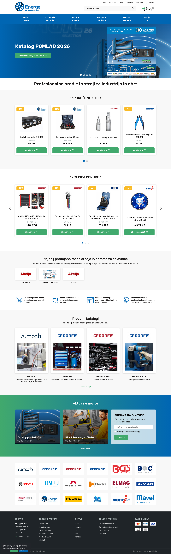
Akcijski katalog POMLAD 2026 (33, 55)
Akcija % (147, 19)
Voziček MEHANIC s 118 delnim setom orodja (31, 217)
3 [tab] (87, 75)
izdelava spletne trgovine (139, 551)
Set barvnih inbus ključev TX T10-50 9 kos (67, 217)
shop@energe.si (24, 537)
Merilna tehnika (127, 19)
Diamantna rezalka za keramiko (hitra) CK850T (140, 218)
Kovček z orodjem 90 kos (67, 137)
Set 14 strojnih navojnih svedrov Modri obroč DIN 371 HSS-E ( (103, 217)
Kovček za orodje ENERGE (31, 137)
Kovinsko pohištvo (101, 19)
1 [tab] (80, 75)
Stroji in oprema (75, 19)
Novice (130, 3)
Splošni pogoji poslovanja (109, 527)
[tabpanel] (85, 51)
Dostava (102, 534)
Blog (121, 3)
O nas (103, 3)
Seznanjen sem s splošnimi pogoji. (129, 432)
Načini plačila (104, 530)
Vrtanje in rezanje (50, 19)
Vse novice (85, 448)
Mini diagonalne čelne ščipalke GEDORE (139, 135)
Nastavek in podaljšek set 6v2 (103, 137)
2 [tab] (84, 75)
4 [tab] (90, 75)
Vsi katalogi (85, 386)
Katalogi (112, 3)
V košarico (31, 150)
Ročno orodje (26, 19)
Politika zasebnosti (106, 524)
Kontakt (139, 3)
